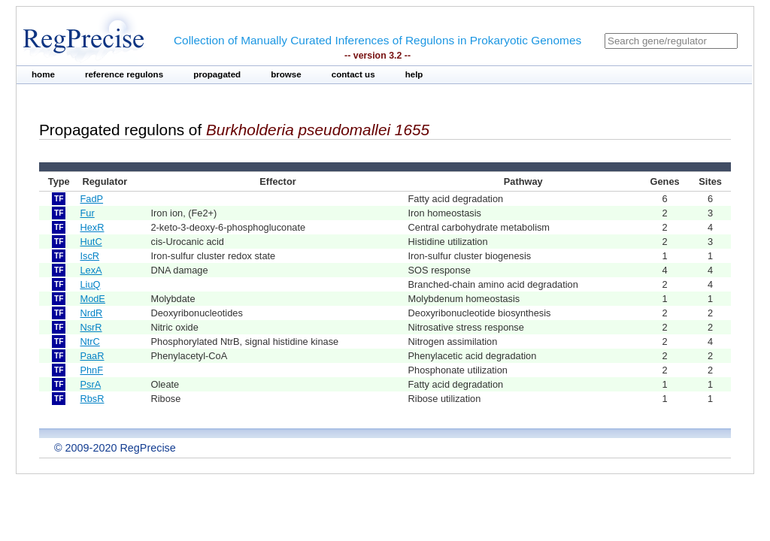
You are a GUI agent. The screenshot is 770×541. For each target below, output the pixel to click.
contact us (353, 74)
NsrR (91, 327)
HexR (92, 227)
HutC (91, 241)
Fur (87, 213)
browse (286, 74)
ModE (92, 298)
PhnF (91, 370)
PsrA (90, 384)
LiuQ (90, 284)
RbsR (92, 398)
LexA (91, 270)
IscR (89, 255)
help (414, 74)
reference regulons (124, 74)
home (43, 74)
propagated (217, 74)
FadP (91, 198)
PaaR (92, 355)
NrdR (91, 313)
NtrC (89, 341)
